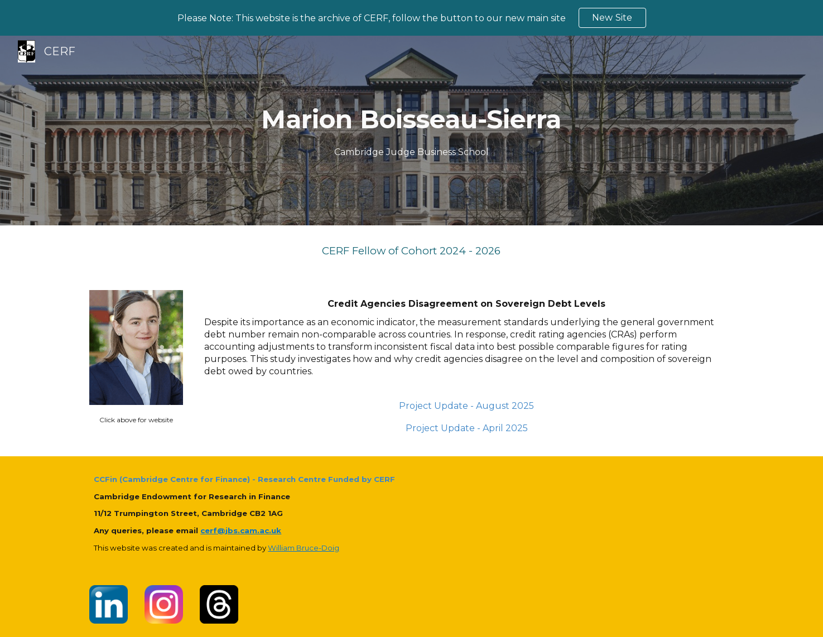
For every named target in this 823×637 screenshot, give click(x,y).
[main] (412, 131)
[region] (411, 18)
